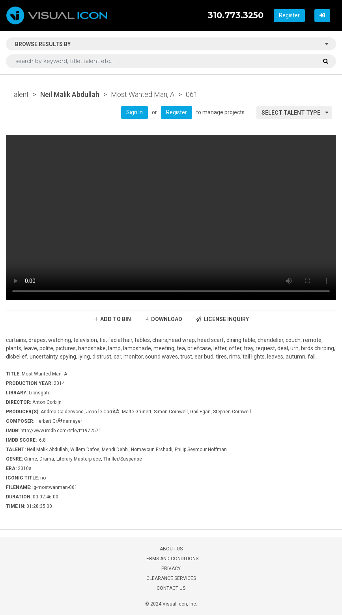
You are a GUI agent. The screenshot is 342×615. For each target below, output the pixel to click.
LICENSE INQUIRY (222, 319)
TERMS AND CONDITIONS (171, 558)
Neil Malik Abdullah (69, 94)
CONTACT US (171, 588)
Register (289, 15)
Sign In (134, 112)
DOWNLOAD (163, 319)
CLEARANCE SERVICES (171, 578)
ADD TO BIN (112, 319)
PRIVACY (171, 568)
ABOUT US (171, 549)
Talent (19, 94)
